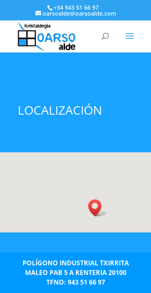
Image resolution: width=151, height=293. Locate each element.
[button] (97, 207)
